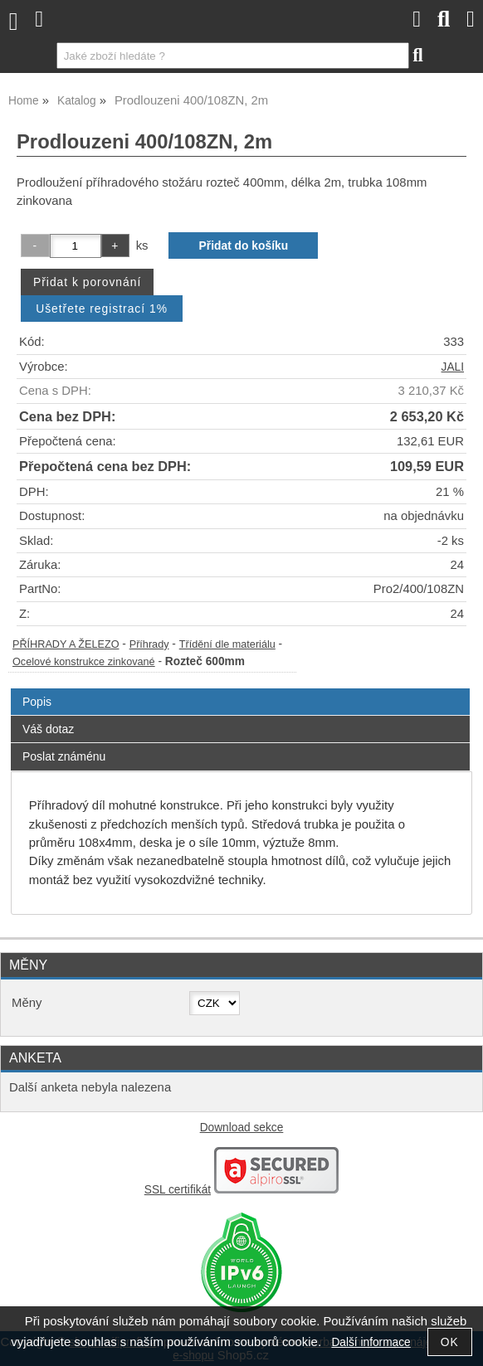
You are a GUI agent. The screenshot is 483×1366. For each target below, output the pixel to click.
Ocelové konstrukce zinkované (83, 662)
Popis (36, 701)
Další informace (370, 1342)
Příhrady (149, 644)
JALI (453, 367)
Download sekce (242, 1127)
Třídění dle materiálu (227, 644)
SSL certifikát (177, 1190)
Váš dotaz (48, 729)
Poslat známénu (63, 756)
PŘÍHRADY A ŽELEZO (65, 644)
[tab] (240, 688)
